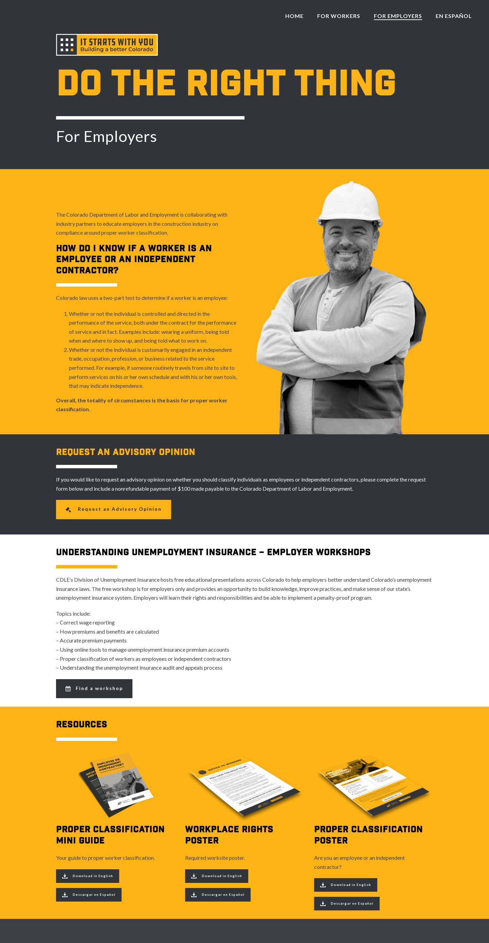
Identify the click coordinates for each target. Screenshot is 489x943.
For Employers (398, 16)
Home (294, 16)
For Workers (338, 16)
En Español (454, 16)
